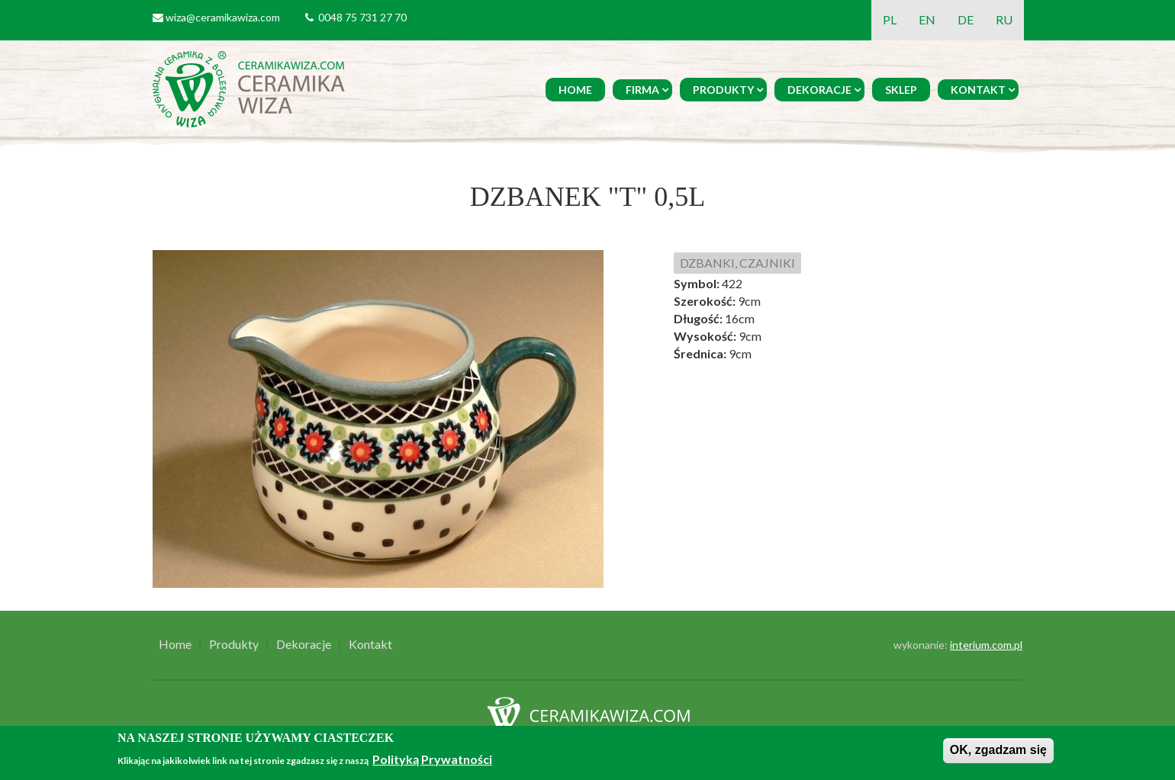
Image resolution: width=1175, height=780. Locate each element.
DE (966, 19)
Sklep (901, 89)
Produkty (723, 89)
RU (1004, 19)
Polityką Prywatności (432, 759)
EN (927, 19)
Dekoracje (819, 89)
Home (575, 89)
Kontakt (978, 89)
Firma (642, 89)
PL (890, 19)
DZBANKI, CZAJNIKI (737, 262)
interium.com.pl (986, 644)
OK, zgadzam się (998, 749)
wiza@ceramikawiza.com (223, 17)
